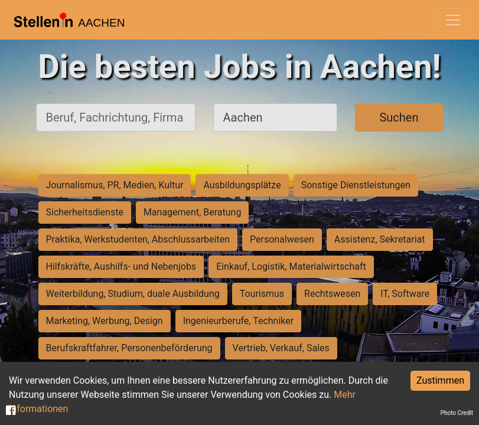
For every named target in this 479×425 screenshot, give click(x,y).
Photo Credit (457, 413)
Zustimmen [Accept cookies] (440, 380)
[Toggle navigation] (453, 20)
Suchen (398, 117)
